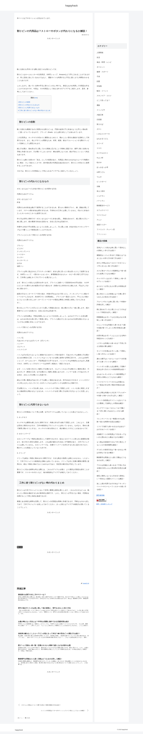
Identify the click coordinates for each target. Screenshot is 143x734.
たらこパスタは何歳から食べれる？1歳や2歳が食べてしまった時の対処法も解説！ (111, 328)
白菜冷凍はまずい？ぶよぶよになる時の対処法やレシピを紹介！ (111, 337)
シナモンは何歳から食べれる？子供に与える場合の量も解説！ (111, 344)
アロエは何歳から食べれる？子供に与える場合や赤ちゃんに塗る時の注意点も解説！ (111, 468)
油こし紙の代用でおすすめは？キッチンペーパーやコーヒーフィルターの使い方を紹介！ (111, 486)
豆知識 (20, 547)
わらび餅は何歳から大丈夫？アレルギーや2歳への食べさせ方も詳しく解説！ (111, 394)
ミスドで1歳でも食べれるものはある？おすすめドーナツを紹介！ (111, 428)
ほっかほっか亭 (102, 167)
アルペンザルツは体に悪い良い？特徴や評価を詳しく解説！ (111, 303)
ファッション (102, 234)
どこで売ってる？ (103, 100)
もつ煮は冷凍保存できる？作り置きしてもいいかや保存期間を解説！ (111, 443)
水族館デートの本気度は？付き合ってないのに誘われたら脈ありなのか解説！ (111, 435)
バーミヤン (101, 201)
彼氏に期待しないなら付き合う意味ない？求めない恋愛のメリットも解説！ (111, 477)
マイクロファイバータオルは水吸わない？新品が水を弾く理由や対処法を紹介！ (111, 385)
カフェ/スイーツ (103, 210)
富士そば (100, 124)
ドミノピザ (101, 110)
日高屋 (99, 119)
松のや (99, 162)
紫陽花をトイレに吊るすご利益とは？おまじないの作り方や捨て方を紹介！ (111, 256)
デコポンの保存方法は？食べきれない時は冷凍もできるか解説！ (111, 451)
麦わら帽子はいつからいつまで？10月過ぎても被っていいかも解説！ (111, 360)
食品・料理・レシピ (104, 62)
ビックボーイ (102, 182)
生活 (98, 57)
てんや (99, 177)
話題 (98, 81)
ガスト (99, 129)
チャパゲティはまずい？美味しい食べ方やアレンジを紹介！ (111, 280)
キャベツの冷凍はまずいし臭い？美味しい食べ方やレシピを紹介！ (111, 352)
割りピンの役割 (24, 102)
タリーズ (100, 143)
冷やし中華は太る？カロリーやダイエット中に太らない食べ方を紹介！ (111, 264)
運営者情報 (100, 495)
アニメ (99, 220)
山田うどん (101, 172)
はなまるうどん (102, 139)
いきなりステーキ (103, 134)
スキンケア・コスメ (104, 96)
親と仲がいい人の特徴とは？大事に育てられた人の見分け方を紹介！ (111, 295)
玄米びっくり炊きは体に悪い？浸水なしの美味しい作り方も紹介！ (111, 249)
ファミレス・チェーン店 (106, 229)
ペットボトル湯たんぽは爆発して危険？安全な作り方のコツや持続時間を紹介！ (111, 368)
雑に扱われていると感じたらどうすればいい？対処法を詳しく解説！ (111, 311)
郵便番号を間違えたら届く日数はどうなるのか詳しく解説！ (111, 459)
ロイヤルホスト (102, 153)
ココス (99, 148)
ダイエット (101, 67)
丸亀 (98, 186)
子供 (98, 76)
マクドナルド (102, 215)
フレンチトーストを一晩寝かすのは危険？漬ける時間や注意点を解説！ (111, 420)
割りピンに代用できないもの (28, 108)
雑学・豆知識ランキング (104, 504)
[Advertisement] (53, 53)
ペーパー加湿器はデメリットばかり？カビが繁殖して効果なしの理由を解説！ (111, 401)
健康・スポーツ (102, 72)
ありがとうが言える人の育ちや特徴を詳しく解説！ (111, 287)
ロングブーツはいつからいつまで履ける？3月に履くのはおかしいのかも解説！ (111, 411)
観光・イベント (102, 91)
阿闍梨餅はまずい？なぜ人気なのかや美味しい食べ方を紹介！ (111, 318)
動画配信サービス (103, 205)
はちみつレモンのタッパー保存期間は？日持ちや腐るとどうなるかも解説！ (111, 375)
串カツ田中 (101, 191)
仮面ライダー (102, 225)
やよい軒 (100, 158)
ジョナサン (101, 196)
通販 (98, 105)
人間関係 (100, 53)
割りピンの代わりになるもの (28, 105)
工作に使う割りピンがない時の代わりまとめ (34, 110)
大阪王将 (100, 115)
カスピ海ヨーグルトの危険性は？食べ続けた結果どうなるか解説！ (111, 272)
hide (36, 97)
